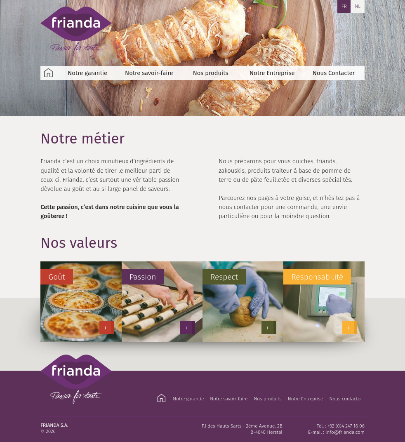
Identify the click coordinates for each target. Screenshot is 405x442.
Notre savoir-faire (149, 73)
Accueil (48, 73)
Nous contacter (345, 399)
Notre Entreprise (272, 73)
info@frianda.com (345, 432)
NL (357, 6)
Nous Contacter (334, 73)
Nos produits (210, 73)
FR (344, 6)
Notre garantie (87, 73)
